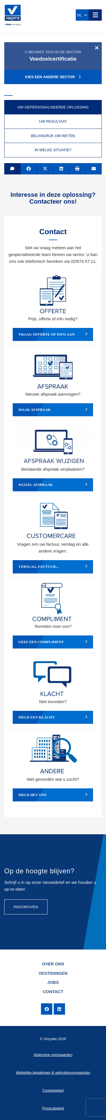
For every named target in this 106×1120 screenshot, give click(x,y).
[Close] (97, 47)
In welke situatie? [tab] (53, 150)
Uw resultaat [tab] (53, 121)
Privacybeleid (53, 1108)
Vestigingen (53, 973)
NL (82, 15)
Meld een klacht (52, 717)
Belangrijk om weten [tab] (53, 136)
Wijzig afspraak (52, 485)
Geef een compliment (52, 642)
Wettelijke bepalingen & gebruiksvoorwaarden (53, 1072)
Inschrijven (26, 907)
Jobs (53, 982)
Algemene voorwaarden (53, 1055)
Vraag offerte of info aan (52, 334)
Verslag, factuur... (52, 566)
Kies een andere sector (53, 77)
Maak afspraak (52, 410)
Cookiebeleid (53, 1090)
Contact (53, 991)
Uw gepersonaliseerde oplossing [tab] (52, 107)
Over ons (53, 963)
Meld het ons (52, 795)
